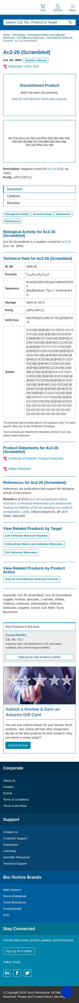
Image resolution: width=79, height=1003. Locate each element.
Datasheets (63, 214)
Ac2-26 (52, 169)
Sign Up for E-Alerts (19, 951)
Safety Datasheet (19, 468)
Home (6, 34)
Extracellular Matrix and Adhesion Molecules (34, 544)
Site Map (60, 996)
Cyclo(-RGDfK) (15, 635)
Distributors (10, 844)
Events (7, 793)
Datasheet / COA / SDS (23, 66)
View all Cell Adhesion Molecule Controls (31, 579)
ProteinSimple (12, 908)
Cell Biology (18, 34)
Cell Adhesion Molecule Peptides (26, 535)
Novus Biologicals (15, 896)
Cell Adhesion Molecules (30, 37)
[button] (67, 992)
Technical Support (15, 863)
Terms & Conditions (16, 799)
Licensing (9, 851)
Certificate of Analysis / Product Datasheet (35, 458)
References (12, 221)
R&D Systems (12, 889)
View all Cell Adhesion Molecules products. (40, 99)
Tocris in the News (15, 805)
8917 (20, 639)
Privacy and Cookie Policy (34, 996)
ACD (6, 915)
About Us (9, 780)
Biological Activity (16, 214)
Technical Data (42, 214)
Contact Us (10, 832)
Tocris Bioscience (14, 902)
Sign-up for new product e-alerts (39, 657)
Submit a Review (36, 60)
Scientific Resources (16, 857)
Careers (8, 787)
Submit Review (18, 745)
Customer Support (15, 838)
